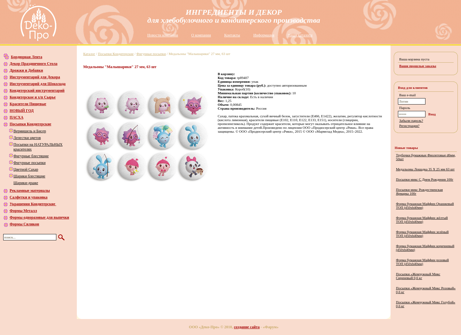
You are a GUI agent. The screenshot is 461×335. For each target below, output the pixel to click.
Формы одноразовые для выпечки (39, 217)
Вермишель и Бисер (29, 131)
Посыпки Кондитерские (30, 124)
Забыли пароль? (411, 120)
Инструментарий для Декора (35, 77)
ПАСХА (16, 117)
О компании (201, 35)
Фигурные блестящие (31, 156)
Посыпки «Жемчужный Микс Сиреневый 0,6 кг (418, 276)
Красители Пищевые (28, 104)
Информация (263, 35)
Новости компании (162, 35)
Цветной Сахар (25, 169)
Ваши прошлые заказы (417, 66)
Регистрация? (409, 126)
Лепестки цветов (27, 138)
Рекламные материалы (30, 190)
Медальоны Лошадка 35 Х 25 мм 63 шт (425, 169)
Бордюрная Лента (26, 57)
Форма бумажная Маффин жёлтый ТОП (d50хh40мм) (422, 219)
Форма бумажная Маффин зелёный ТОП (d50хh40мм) (422, 234)
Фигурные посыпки (29, 162)
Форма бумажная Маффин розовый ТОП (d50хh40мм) (422, 262)
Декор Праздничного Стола (33, 63)
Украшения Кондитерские (33, 204)
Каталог (89, 54)
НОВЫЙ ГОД (22, 110)
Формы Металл (23, 210)
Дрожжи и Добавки (26, 70)
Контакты (232, 35)
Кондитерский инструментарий (37, 90)
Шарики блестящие (29, 176)
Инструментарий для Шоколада (38, 84)
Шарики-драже (25, 183)
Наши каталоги (299, 35)
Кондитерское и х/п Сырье (33, 97)
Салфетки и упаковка (28, 197)
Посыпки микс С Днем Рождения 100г (424, 179)
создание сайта (247, 327)
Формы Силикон (24, 224)
